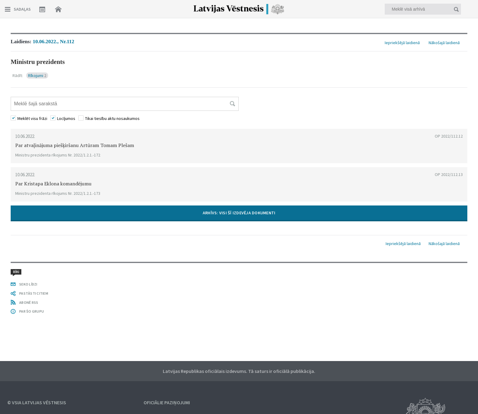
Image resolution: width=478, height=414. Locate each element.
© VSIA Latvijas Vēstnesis (36, 402)
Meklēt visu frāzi (32, 118)
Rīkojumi (37, 75)
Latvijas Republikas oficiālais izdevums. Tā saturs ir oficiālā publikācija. (239, 371)
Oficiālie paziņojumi (167, 402)
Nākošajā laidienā (444, 42)
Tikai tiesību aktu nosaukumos (112, 118)
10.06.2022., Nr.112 (53, 41)
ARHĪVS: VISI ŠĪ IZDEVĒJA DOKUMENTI (239, 213)
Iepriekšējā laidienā (402, 42)
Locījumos (66, 118)
